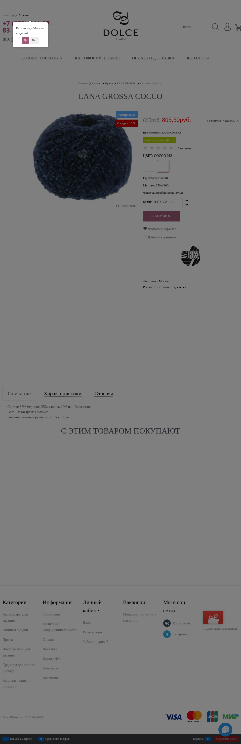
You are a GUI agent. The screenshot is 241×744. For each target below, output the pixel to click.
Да (25, 40)
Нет (34, 40)
